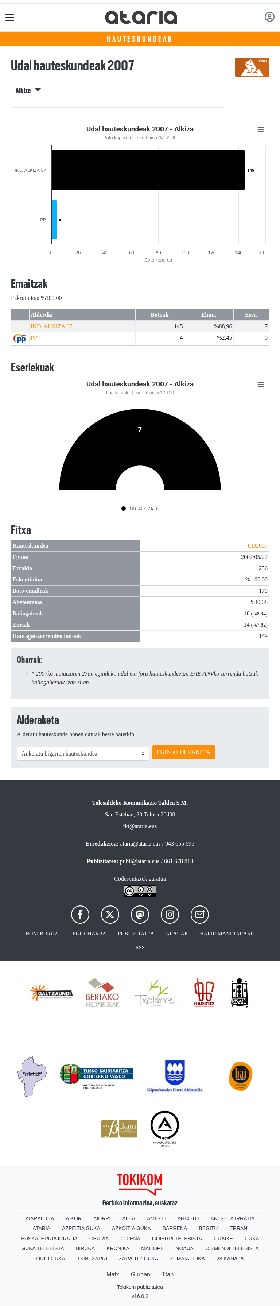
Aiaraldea (40, 1218)
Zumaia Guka (187, 1258)
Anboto (188, 1218)
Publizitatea (136, 933)
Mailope (152, 1248)
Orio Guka (50, 1258)
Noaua (184, 1248)
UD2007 (258, 545)
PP (34, 338)
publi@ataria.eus (139, 861)
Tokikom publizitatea (140, 1287)
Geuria (99, 1238)
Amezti (156, 1218)
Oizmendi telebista (232, 1248)
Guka (252, 1238)
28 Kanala (230, 1258)
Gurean (140, 1274)
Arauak (177, 933)
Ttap (168, 1274)
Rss (140, 947)
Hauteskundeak (140, 39)
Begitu (208, 1228)
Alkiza (29, 90)
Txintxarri (92, 1258)
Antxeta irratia (232, 1218)
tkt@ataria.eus (140, 826)
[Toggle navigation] (10, 17)
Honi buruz (42, 933)
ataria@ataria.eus (140, 844)
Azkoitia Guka (131, 1228)
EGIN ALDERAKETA (184, 752)
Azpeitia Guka (81, 1228)
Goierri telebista (177, 1238)
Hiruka (85, 1248)
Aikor (74, 1218)
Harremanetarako (227, 933)
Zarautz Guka (138, 1258)
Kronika (117, 1248)
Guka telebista (42, 1248)
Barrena (175, 1228)
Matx (112, 1274)
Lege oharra (87, 933)
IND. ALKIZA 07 (51, 326)
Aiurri (101, 1218)
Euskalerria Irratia (49, 1238)
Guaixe (223, 1238)
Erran (238, 1228)
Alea (128, 1218)
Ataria (42, 1228)
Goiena (130, 1238)
